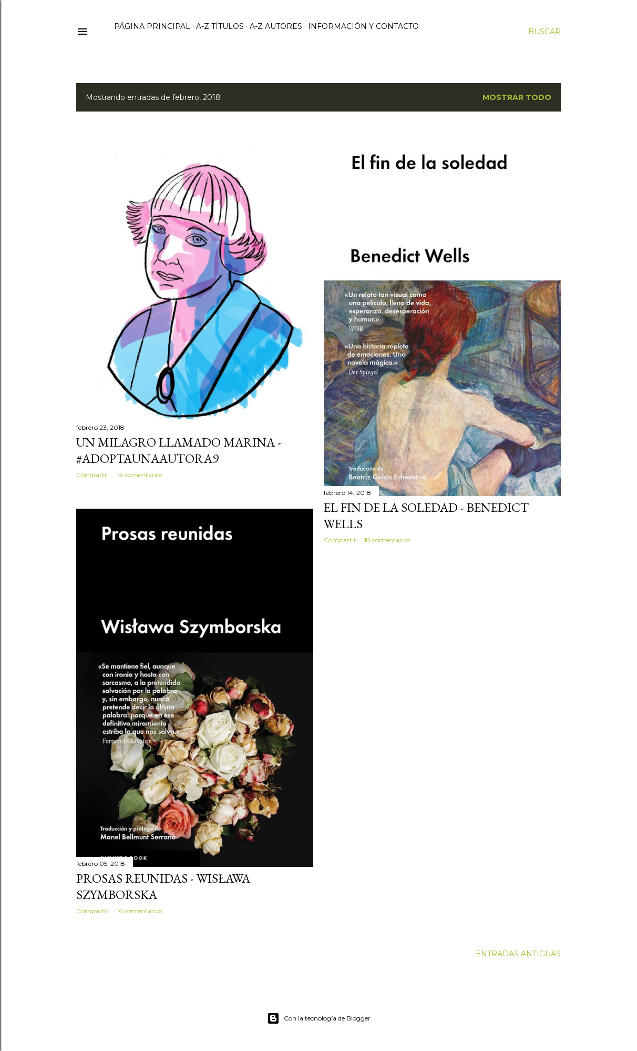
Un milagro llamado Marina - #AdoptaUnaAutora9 (178, 450)
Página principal (152, 26)
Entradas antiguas (518, 953)
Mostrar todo (516, 97)
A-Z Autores (276, 26)
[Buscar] (544, 31)
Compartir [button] (92, 475)
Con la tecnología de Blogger (319, 1018)
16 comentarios (139, 911)
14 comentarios (139, 475)
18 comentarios (387, 540)
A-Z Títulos (220, 26)
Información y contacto (363, 26)
